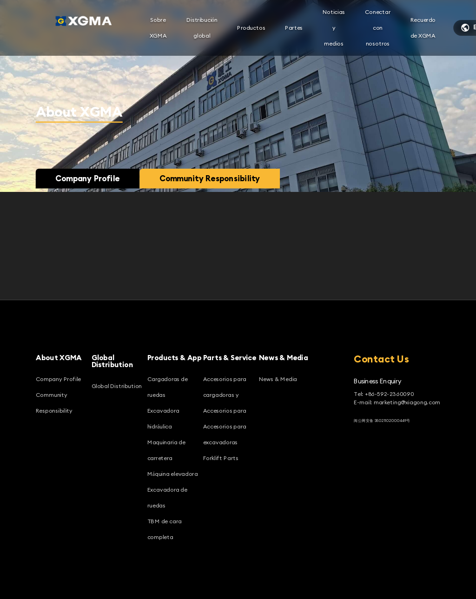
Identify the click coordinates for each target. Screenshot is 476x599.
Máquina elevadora (172, 473)
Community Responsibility (209, 178)
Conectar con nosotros (377, 27)
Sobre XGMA (158, 27)
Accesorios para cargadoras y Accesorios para (224, 394)
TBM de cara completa (164, 529)
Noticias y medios (334, 27)
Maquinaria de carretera (166, 450)
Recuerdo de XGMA (423, 27)
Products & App (174, 357)
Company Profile (87, 178)
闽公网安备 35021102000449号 (382, 420)
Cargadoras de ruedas (167, 386)
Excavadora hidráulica (163, 418)
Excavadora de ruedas (167, 497)
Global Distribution (112, 361)
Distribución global (202, 27)
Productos (251, 27)
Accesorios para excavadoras (224, 434)
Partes (294, 27)
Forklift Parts (220, 457)
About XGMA (59, 357)
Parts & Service (230, 357)
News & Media (283, 357)
